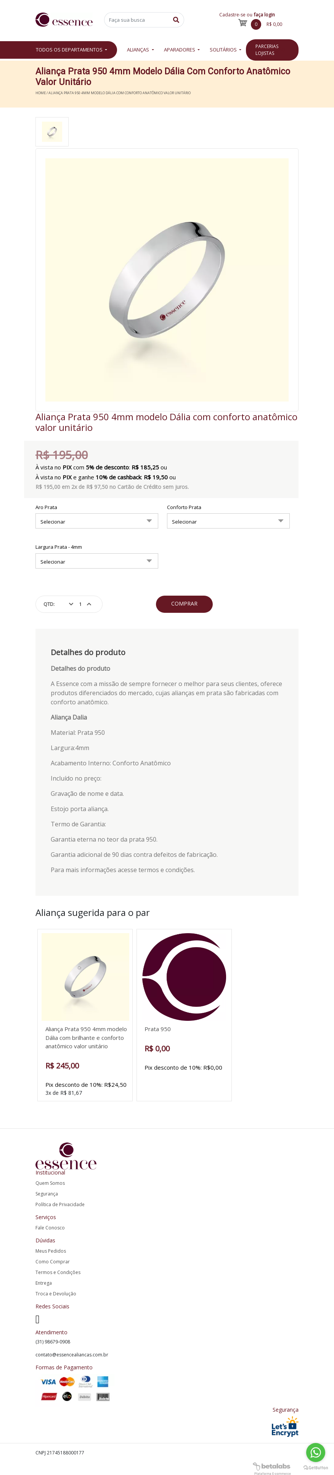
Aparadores (180, 49)
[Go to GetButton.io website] (315, 1467)
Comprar (184, 603)
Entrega (43, 1283)
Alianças (138, 49)
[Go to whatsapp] (315, 1452)
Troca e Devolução (55, 1293)
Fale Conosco (50, 1227)
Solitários (224, 49)
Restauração (268, 49)
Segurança (46, 1194)
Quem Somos (50, 1183)
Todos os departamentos (70, 49)
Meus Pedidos (50, 1251)
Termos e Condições (57, 1272)
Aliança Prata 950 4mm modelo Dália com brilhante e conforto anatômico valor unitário (86, 1037)
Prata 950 (158, 1029)
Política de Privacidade (60, 1204)
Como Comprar (52, 1261)
